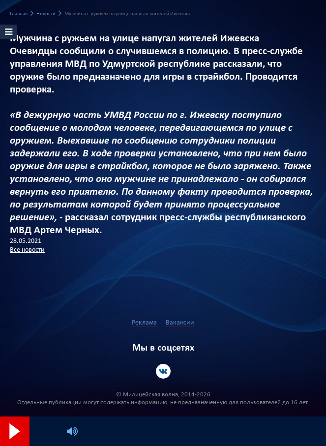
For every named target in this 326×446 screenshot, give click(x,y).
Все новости (27, 250)
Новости (46, 14)
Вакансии (180, 323)
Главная (19, 14)
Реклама (144, 323)
